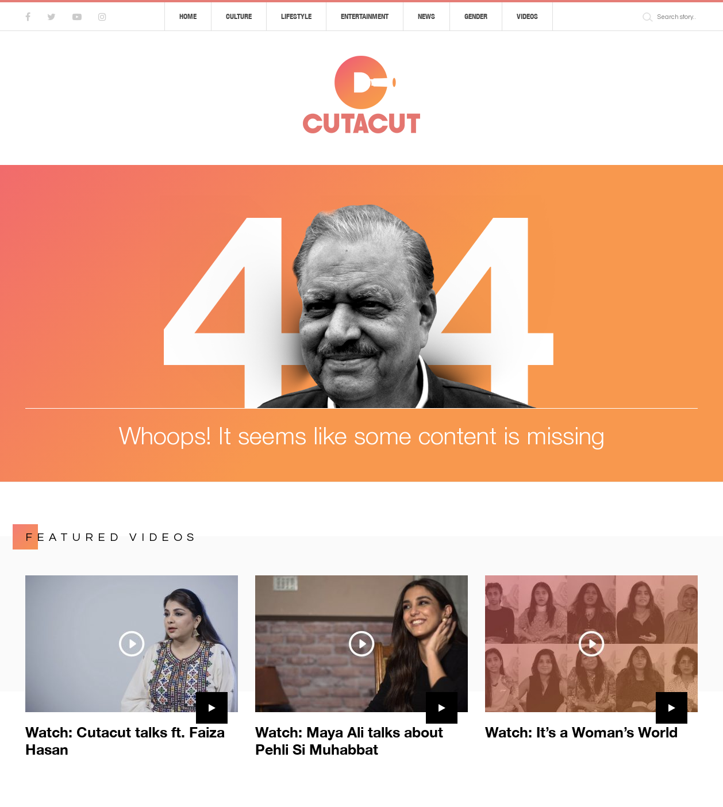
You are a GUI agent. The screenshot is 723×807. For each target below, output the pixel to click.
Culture (239, 16)
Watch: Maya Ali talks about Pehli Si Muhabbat (349, 741)
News (426, 16)
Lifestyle (296, 16)
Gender (475, 16)
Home (188, 16)
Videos (527, 16)
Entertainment (365, 16)
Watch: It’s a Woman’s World (581, 732)
